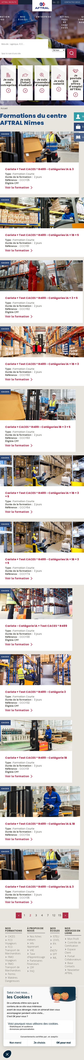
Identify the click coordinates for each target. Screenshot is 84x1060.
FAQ (32, 971)
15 (59, 915)
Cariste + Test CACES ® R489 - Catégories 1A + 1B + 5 (42, 235)
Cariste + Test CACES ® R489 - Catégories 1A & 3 (39, 169)
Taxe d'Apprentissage (36, 955)
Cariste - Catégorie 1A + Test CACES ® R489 (36, 626)
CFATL (56, 940)
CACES (11, 936)
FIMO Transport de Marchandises (13, 967)
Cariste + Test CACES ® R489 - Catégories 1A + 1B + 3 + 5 (42, 495)
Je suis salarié (58, 82)
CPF (32, 967)
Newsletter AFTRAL (72, 971)
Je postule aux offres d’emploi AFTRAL (75, 82)
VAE (32, 950)
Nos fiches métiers (34, 938)
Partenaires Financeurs (34, 962)
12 (53, 915)
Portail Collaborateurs (73, 958)
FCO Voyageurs (10, 941)
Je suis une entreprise (8, 82)
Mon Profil (73, 938)
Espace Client (70, 951)
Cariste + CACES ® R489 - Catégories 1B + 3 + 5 (37, 427)
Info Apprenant (33, 945)
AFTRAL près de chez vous (64, 22)
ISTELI (56, 936)
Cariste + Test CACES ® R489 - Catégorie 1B (36, 758)
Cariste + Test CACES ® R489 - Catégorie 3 (35, 692)
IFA (54, 943)
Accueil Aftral (42, 5)
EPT (55, 954)
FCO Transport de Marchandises (13, 950)
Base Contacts (70, 964)
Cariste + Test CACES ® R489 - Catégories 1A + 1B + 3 (42, 364)
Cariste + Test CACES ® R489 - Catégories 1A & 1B (40, 824)
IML (55, 957)
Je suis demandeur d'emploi (42, 82)
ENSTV (53, 950)
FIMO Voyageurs (10, 958)
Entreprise (43, 17)
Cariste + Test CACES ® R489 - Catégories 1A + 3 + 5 (41, 298)
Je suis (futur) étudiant (25, 82)
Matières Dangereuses (12, 979)
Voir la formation (17, 187)
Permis (11, 974)
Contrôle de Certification (73, 944)
